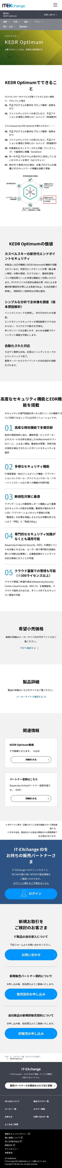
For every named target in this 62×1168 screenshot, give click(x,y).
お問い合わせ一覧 (41, 1116)
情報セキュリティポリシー (16, 1133)
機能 (26, 21)
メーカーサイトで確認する (29, 696)
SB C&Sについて (12, 1101)
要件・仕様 (8, 26)
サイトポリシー (11, 1149)
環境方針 (8, 1145)
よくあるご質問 (11, 1124)
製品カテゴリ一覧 (41, 1101)
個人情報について (12, 1137)
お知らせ (8, 1116)
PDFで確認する (28, 648)
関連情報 (23, 26)
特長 (15, 21)
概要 (5, 21)
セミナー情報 (39, 1109)
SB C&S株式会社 (12, 1141)
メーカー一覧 (10, 1109)
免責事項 (8, 1152)
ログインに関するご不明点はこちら (31, 883)
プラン (37, 21)
